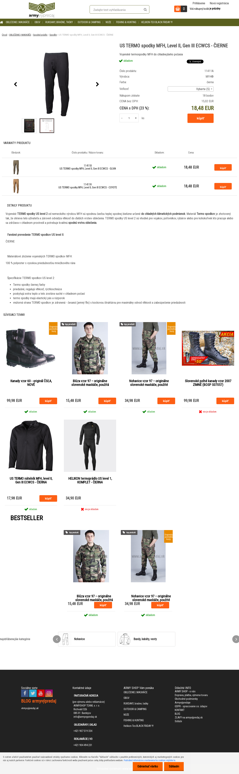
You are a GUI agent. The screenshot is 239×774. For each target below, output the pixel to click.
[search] (145, 9)
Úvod (4, 34)
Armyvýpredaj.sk (29, 708)
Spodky (53, 34)
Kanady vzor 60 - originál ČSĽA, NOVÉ (31, 383)
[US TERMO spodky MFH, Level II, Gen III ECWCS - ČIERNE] (56, 84)
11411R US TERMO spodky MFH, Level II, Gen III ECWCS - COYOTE (87, 186)
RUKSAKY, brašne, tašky (59, 22)
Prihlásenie (199, 3)
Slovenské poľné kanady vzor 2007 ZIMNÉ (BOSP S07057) (208, 383)
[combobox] (191, 89)
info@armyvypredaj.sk (85, 716)
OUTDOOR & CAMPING (89, 22)
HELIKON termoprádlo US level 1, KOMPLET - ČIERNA (90, 480)
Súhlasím (174, 766)
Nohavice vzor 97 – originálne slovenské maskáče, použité (149, 383)
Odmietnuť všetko (147, 766)
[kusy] (129, 118)
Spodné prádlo (40, 34)
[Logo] (42, 9)
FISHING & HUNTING (126, 22)
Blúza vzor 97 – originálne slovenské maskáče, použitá (90, 383)
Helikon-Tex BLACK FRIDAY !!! (157, 22)
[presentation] (15, 84)
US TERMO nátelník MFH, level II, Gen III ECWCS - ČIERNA (31, 480)
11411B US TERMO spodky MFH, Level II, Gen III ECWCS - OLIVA (88, 167)
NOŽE (108, 22)
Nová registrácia (219, 3)
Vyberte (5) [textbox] (203, 89)
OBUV (37, 22)
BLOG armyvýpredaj (38, 701)
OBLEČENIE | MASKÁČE (18, 22)
